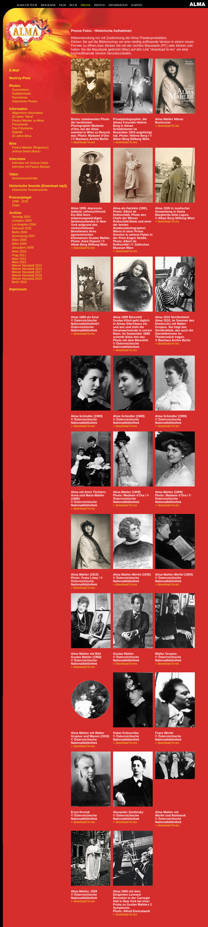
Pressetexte (20, 124)
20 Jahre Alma (21, 135)
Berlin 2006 (19, 232)
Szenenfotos (20, 89)
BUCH (73, 5)
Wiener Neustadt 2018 (25, 275)
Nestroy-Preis (20, 78)
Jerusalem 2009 (23, 247)
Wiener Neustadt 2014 (25, 265)
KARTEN (136, 5)
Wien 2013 (17, 262)
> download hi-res (83, 142)
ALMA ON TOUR (27, 5)
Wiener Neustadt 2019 (25, 278)
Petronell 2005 (21, 228)
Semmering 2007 (23, 236)
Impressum (18, 289)
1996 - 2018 (20, 201)
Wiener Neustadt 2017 (25, 272)
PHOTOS (99, 5)
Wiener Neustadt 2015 (25, 268)
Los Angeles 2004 (23, 224)
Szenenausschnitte (25, 178)
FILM (62, 5)
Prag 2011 (19, 255)
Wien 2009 (19, 243)
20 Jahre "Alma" (23, 116)
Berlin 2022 (18, 282)
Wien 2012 (17, 258)
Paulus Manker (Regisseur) (30, 147)
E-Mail (14, 70)
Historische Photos (24, 101)
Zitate (16, 205)
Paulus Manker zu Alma (28, 120)
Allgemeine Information (27, 112)
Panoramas (20, 97)
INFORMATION (118, 5)
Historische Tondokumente (30, 189)
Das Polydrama (22, 128)
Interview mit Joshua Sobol (30, 162)
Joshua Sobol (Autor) (26, 151)
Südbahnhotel (21, 93)
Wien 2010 (19, 251)
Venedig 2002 (20, 216)
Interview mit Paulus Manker (31, 166)
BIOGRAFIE (48, 5)
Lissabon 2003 (21, 220)
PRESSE (86, 5)
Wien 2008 (19, 239)
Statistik (17, 132)
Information (18, 109)
